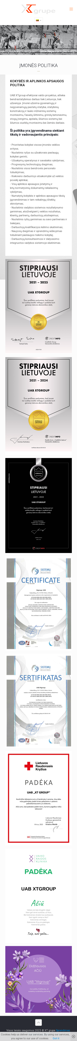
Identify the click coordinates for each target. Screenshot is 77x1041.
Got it (56, 1038)
